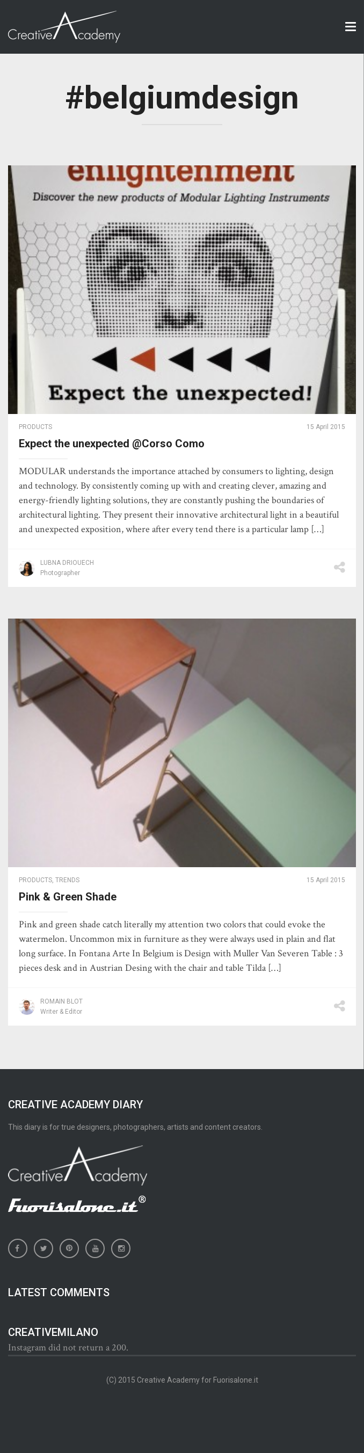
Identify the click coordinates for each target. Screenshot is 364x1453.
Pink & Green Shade (68, 896)
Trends (67, 880)
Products (35, 427)
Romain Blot (61, 1001)
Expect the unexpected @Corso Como (112, 443)
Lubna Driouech (67, 562)
